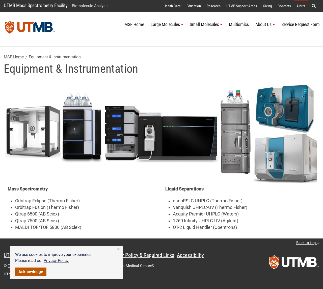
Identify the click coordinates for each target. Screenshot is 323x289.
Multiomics (239, 24)
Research (214, 6)
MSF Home (134, 24)
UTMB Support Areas (241, 6)
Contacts (284, 6)
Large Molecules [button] (167, 24)
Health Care (172, 6)
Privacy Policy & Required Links (141, 255)
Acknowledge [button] (30, 271)
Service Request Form (300, 24)
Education (193, 6)
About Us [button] (265, 24)
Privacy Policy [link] (56, 260)
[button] (118, 249)
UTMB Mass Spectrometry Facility (36, 5)
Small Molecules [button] (206, 24)
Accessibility (190, 255)
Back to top (307, 242)
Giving (267, 6)
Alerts (301, 6)
